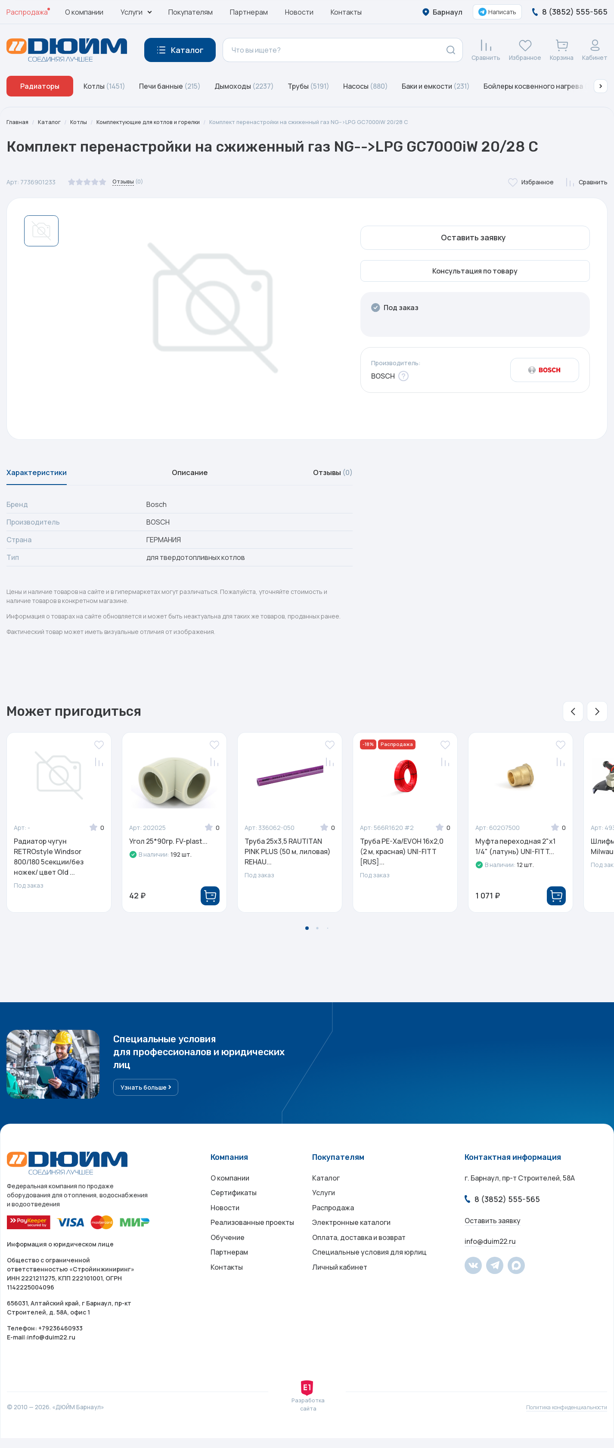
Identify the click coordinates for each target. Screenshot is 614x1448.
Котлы (104, 86)
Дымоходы (244, 86)
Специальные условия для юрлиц (369, 1274)
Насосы (365, 86)
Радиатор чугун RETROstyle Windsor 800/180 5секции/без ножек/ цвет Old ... (49, 862)
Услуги (323, 1205)
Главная (18, 122)
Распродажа (27, 12)
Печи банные (170, 86)
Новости (299, 12)
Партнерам (249, 12)
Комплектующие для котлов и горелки (157, 122)
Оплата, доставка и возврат (359, 1257)
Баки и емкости (436, 86)
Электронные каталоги (351, 1240)
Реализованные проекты (252, 1240)
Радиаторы (39, 86)
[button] (601, 86)
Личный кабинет (339, 1291)
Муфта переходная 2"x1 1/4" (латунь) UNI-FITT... (515, 851)
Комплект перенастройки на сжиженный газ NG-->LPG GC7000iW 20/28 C (331, 122)
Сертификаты (234, 1205)
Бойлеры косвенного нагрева (543, 86)
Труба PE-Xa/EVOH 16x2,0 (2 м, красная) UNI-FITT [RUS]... (401, 857)
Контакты (346, 12)
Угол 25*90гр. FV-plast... (168, 846)
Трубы (308, 86)
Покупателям (190, 12)
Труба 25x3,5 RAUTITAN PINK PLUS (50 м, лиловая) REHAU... (288, 857)
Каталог (51, 122)
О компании (84, 12)
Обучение (228, 1257)
